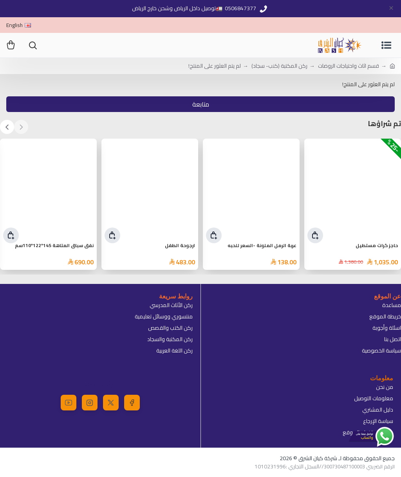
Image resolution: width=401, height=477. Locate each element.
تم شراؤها (384, 124)
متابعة (200, 104)
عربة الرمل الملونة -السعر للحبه (262, 246)
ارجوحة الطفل (180, 246)
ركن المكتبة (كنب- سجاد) (279, 66)
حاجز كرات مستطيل (377, 246)
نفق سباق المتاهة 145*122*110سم (54, 246)
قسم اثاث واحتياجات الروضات (348, 66)
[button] (21, 127)
